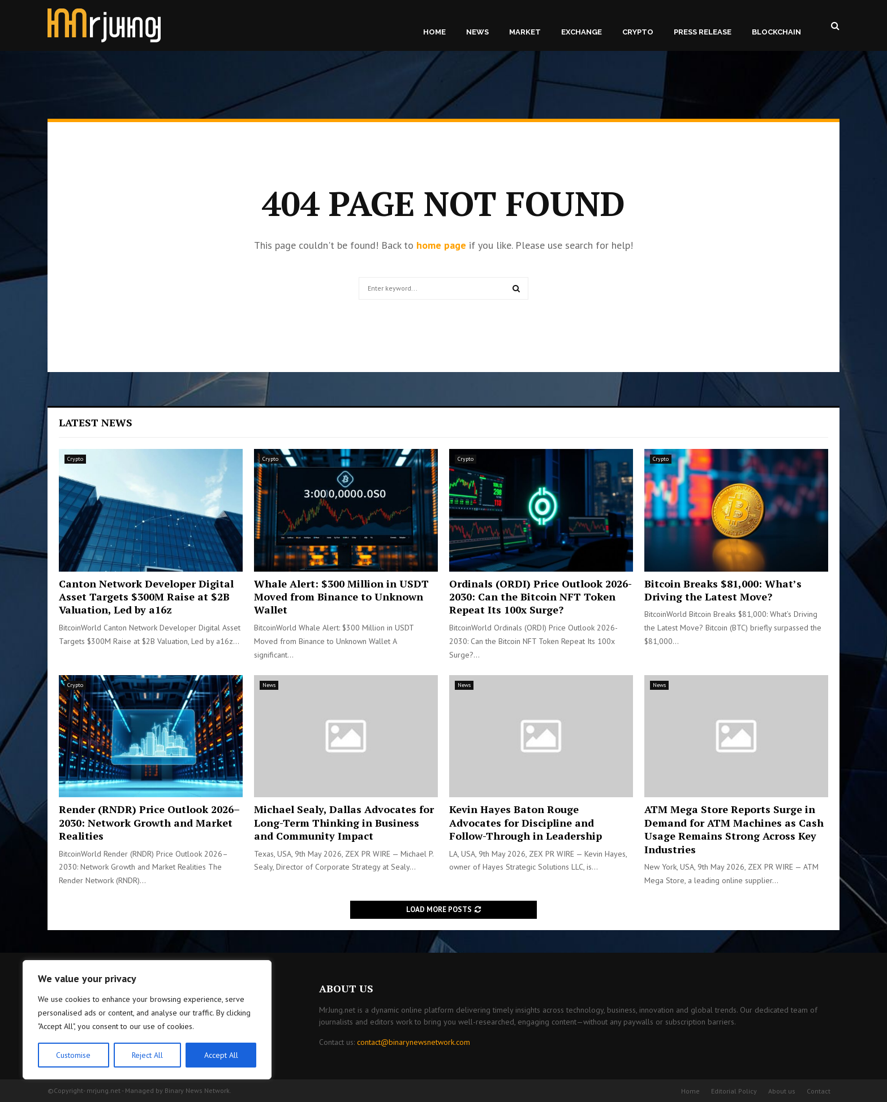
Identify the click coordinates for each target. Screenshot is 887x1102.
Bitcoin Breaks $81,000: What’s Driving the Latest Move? (723, 590)
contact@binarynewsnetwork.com (413, 1042)
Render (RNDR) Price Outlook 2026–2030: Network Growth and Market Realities (149, 822)
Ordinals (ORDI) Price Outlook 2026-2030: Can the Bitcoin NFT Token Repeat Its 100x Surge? (540, 597)
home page (441, 245)
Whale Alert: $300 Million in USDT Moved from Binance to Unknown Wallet (341, 597)
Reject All (147, 1055)
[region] (147, 1020)
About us (781, 1091)
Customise (73, 1055)
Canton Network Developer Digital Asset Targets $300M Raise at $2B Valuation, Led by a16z (146, 597)
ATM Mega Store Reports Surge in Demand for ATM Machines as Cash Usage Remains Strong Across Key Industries (734, 828)
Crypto (637, 32)
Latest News (95, 422)
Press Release (702, 32)
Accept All (221, 1055)
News (477, 32)
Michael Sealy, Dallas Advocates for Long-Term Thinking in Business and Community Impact (344, 822)
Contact (818, 1091)
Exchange (581, 32)
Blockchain (776, 32)
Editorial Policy (734, 1091)
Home (434, 32)
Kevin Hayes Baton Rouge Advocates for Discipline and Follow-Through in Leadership (525, 822)
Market (525, 32)
